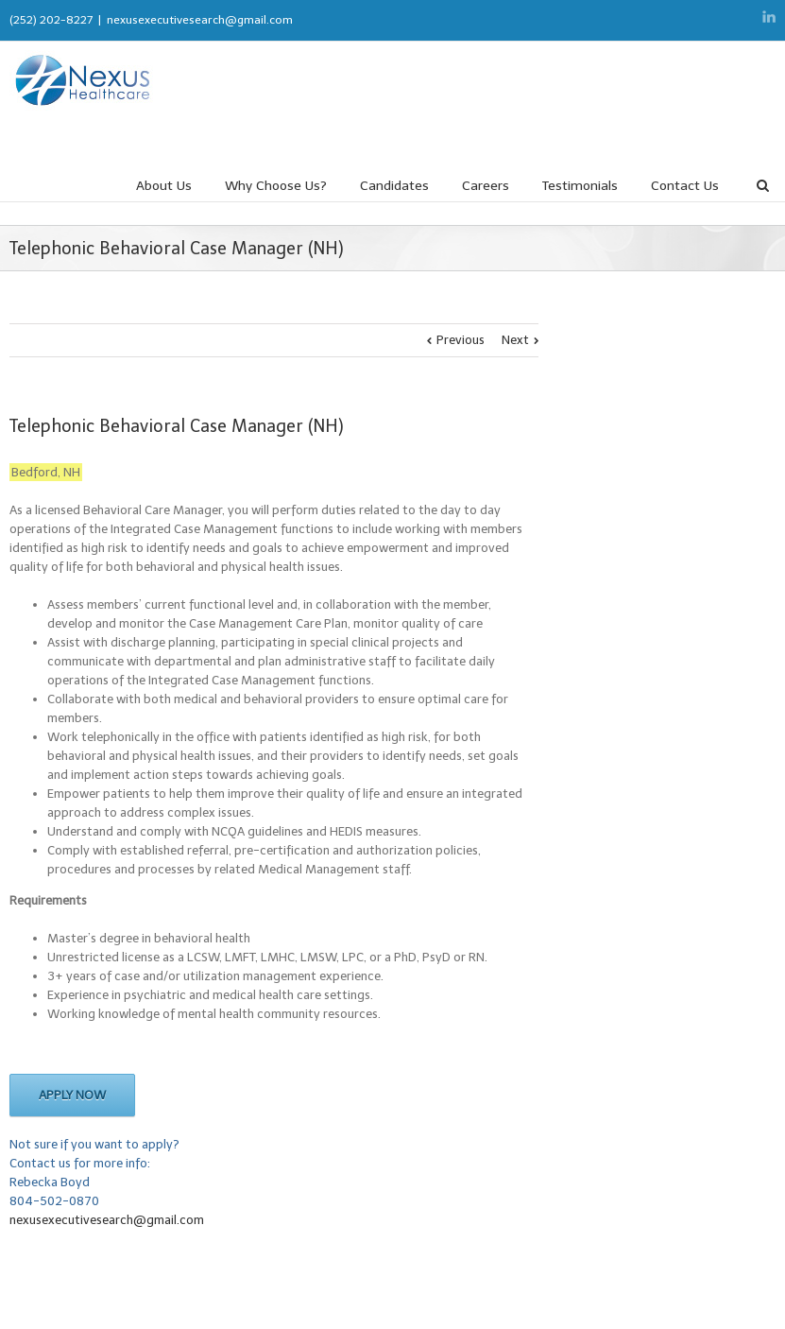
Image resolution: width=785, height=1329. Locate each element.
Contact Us (685, 186)
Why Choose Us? (276, 186)
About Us (164, 186)
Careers (485, 186)
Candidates (394, 186)
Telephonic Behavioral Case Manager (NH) (176, 426)
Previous (460, 340)
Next (515, 340)
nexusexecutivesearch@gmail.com (200, 19)
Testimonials (580, 186)
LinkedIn (769, 16)
